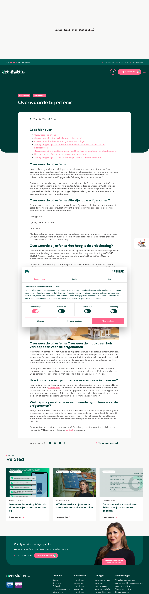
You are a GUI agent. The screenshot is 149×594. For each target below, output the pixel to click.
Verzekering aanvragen (125, 582)
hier (87, 429)
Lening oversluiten (103, 591)
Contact (56, 582)
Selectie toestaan (74, 321)
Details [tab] (74, 279)
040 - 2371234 (24, 558)
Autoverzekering (122, 588)
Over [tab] (109, 279)
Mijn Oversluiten (137, 62)
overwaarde (54, 390)
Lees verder (15, 520)
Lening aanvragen (103, 582)
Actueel (56, 588)
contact (70, 432)
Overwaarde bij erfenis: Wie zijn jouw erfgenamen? (60, 138)
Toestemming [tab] (39, 279)
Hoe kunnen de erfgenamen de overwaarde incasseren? (63, 156)
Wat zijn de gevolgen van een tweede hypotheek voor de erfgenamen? (70, 160)
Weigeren (41, 321)
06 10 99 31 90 (109, 62)
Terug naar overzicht (108, 445)
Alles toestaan (108, 321)
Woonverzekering (123, 591)
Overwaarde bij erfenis (46, 134)
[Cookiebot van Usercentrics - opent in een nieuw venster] (114, 271)
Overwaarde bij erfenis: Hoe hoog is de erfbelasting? (61, 141)
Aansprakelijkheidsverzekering (129, 585)
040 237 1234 (123, 62)
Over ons (57, 585)
